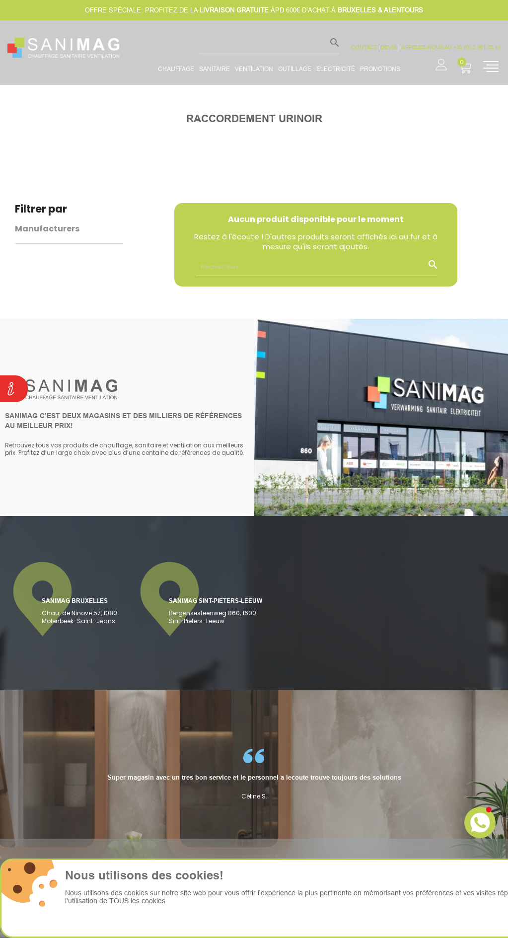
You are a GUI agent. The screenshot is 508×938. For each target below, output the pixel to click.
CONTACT (364, 47)
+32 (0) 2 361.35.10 (477, 47)
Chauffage (176, 68)
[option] (254, 774)
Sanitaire (214, 68)
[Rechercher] (269, 44)
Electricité (335, 68)
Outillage (294, 68)
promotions (380, 68)
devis (389, 47)
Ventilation (254, 68)
